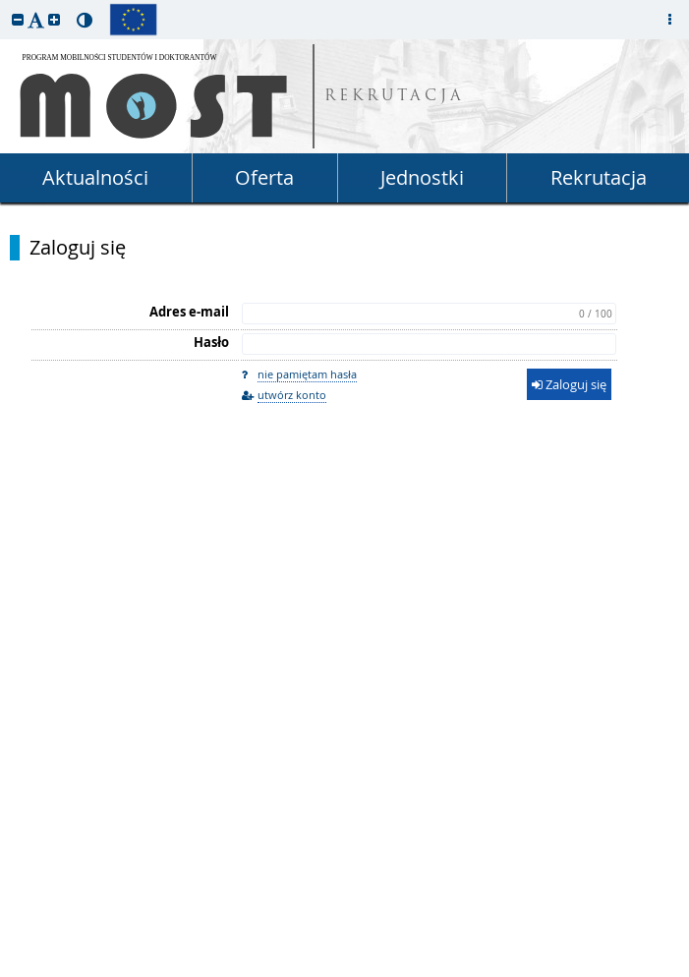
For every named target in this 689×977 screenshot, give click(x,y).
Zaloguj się (77, 247)
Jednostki (422, 177)
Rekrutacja (598, 177)
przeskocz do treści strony (5, 5)
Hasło (211, 342)
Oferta (264, 177)
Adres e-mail (189, 311)
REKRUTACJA (394, 96)
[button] (18, 19)
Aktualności (95, 177)
